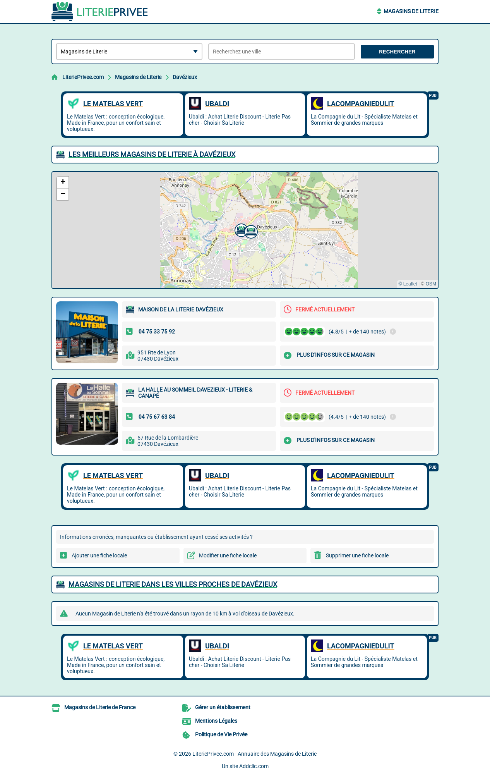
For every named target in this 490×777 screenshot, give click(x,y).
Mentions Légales (216, 721)
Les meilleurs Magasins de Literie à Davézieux (152, 154)
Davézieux (185, 77)
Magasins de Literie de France (99, 707)
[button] (240, 229)
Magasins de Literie (411, 11)
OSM (431, 284)
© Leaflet (407, 284)
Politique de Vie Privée (221, 734)
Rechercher (397, 52)
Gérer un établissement (222, 707)
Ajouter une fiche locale (99, 555)
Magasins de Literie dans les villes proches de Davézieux (173, 584)
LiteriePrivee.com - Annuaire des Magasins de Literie (254, 754)
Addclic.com (254, 766)
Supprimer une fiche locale (357, 555)
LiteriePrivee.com (83, 77)
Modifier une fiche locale (228, 555)
